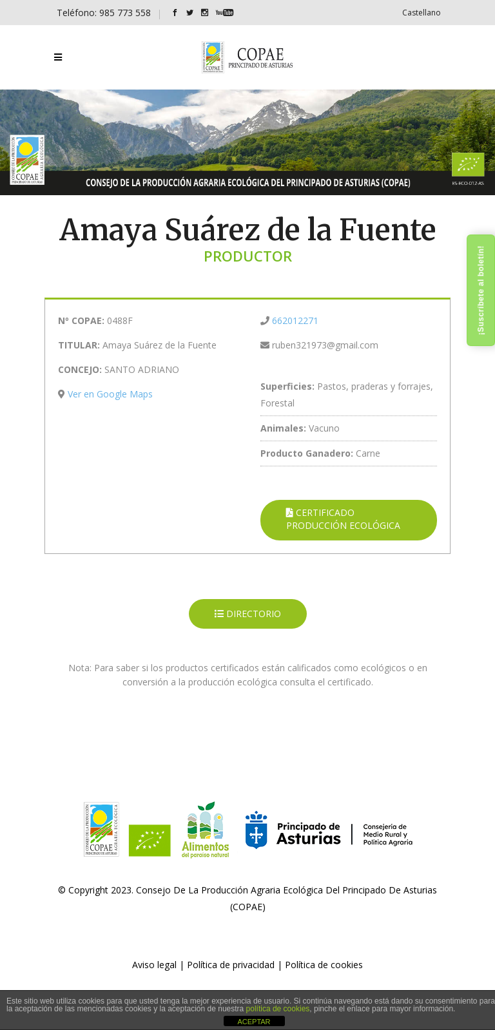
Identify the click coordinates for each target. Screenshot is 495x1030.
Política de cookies (324, 964)
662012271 (295, 320)
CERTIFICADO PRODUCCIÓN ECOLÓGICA (343, 518)
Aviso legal (154, 964)
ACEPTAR (253, 1021)
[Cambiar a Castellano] (421, 12)
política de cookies (278, 1008)
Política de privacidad (231, 964)
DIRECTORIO (248, 613)
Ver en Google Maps (110, 394)
